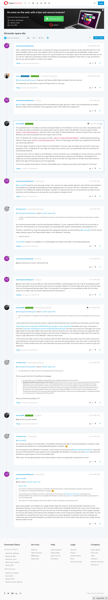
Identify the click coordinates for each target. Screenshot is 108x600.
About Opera (95, 550)
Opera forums (56, 556)
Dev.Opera (54, 559)
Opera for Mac (10, 556)
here (86, 452)
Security (73, 550)
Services (35, 544)
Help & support (56, 550)
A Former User (21, 209)
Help (53, 544)
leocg (18, 76)
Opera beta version (12, 562)
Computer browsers (11, 549)
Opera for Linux (10, 559)
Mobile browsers (10, 569)
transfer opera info (48, 213)
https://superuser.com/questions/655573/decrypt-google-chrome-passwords (44, 326)
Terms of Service (76, 562)
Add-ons (34, 550)
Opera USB (9, 565)
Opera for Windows (13, 38)
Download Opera (55, 19)
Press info (94, 553)
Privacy (73, 553)
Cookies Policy (75, 556)
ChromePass (20, 242)
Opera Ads (35, 559)
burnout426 (20, 124)
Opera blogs (55, 553)
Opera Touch (10, 579)
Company (95, 544)
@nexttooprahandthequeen (49, 76)
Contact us (95, 565)
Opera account (36, 553)
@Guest (38, 258)
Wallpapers (35, 556)
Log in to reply (98, 38)
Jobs (92, 556)
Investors (94, 559)
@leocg (38, 100)
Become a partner (97, 562)
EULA (72, 559)
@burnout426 (39, 181)
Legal (73, 544)
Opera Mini (9, 576)
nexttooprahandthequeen (25, 46)
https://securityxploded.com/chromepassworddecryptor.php (44, 329)
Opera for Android (11, 573)
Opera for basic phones (13, 582)
